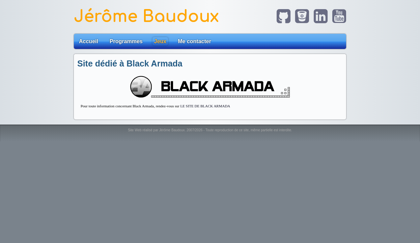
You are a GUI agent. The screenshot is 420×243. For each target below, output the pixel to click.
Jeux (160, 41)
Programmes (126, 41)
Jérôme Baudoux (146, 17)
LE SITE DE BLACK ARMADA (205, 106)
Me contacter (194, 41)
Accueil (88, 41)
